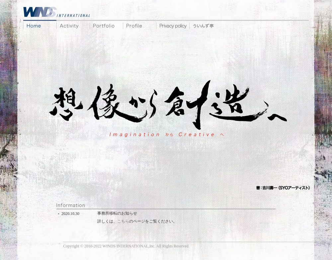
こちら (123, 221)
